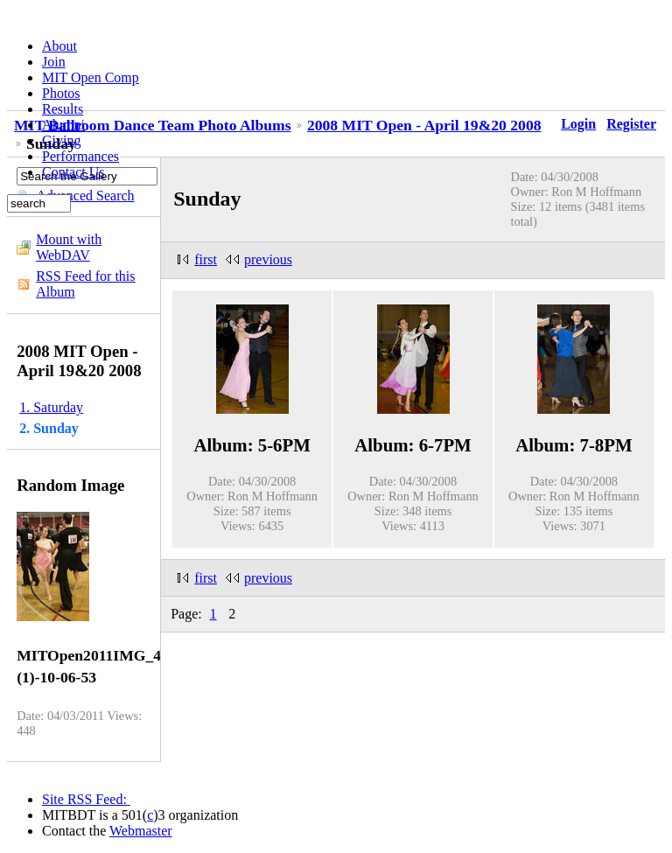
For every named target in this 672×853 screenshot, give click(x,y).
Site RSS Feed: (86, 799)
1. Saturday (51, 407)
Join (54, 61)
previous (268, 259)
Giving (61, 140)
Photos (61, 93)
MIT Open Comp (90, 77)
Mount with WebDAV (69, 247)
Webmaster (140, 830)
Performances (80, 156)
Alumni (63, 124)
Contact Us (73, 171)
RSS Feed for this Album (85, 284)
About (59, 45)
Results (62, 108)
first (205, 259)
